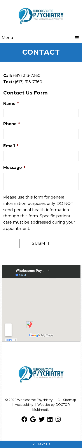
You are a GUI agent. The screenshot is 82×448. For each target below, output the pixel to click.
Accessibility (24, 405)
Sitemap (69, 400)
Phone (11, 123)
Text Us (41, 444)
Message (14, 167)
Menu (7, 37)
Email (10, 145)
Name (11, 103)
